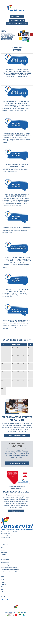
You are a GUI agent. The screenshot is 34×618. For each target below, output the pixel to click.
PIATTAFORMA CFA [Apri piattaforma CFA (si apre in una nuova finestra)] (17, 17)
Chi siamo (3, 548)
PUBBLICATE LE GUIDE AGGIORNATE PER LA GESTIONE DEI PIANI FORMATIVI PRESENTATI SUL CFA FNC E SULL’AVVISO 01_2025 (17, 104)
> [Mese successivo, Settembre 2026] (30, 344)
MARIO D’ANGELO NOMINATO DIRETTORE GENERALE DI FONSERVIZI (17, 321)
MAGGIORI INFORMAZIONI (6, 39)
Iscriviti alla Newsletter (17, 463)
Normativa (4, 552)
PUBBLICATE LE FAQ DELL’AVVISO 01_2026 (17, 227)
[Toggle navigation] (30, 2)
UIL (2, 591)
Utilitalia (3, 584)
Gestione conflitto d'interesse (9, 567)
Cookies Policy (5, 565)
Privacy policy (4, 562)
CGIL (2, 586)
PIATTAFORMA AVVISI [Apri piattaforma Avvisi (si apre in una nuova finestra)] (17, 20)
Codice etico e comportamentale (10, 569)
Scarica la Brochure (19, 435)
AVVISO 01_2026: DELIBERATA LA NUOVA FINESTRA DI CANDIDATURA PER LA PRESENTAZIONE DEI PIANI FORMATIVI (17, 196)
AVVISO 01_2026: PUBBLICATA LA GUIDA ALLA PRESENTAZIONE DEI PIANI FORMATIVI (17, 135)
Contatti (3, 554)
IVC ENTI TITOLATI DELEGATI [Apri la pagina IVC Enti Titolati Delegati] (17, 24)
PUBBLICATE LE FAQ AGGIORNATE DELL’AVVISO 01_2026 (17, 165)
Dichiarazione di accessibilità (9, 572)
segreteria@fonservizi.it (7, 535)
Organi (3, 550)
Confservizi (4, 580)
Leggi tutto (16, 511)
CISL (2, 589)
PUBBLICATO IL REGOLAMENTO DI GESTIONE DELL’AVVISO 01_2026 (17, 290)
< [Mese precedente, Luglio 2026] (3, 344)
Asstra (2, 582)
